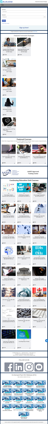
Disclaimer (21, 355)
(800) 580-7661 (25, 352)
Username (4, 9)
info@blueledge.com (16, 352)
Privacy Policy (26, 355)
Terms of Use (15, 355)
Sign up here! (24, 28)
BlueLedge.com (33, 352)
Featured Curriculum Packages (41, 1)
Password (3, 15)
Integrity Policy (32, 355)
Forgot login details (5, 23)
